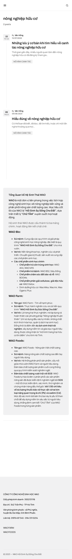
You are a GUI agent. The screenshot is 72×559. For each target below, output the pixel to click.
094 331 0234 (31, 518)
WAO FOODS (9, 532)
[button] (4, 5)
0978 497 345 (17, 518)
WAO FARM (8, 527)
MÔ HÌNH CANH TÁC (22, 61)
